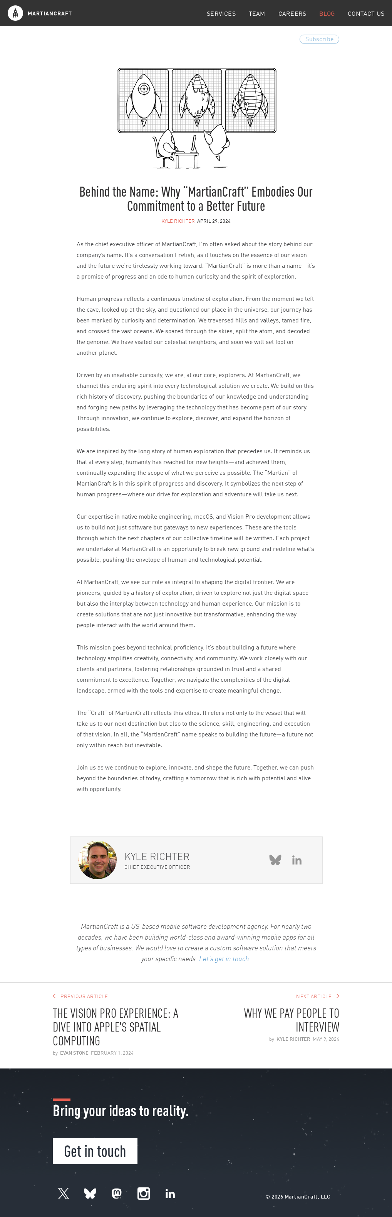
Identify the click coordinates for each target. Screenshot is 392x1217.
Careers (292, 14)
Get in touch (95, 1150)
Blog (327, 14)
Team (257, 14)
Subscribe (319, 40)
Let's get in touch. (225, 959)
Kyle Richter (178, 221)
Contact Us (366, 14)
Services (221, 14)
